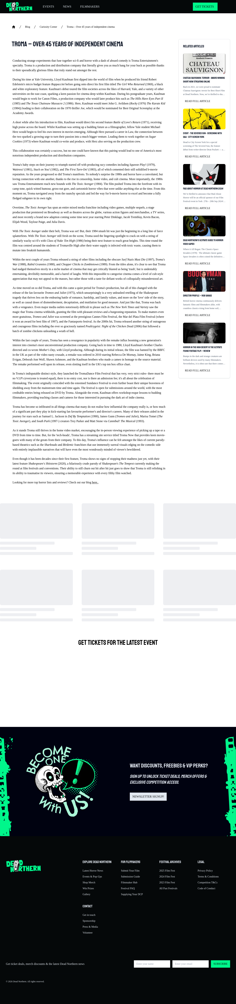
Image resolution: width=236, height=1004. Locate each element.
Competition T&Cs (207, 882)
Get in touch (89, 915)
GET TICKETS (204, 6)
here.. (95, 482)
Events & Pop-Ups (92, 876)
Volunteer (88, 932)
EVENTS (48, 6)
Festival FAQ (128, 888)
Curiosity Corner (48, 26)
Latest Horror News (93, 870)
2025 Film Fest (167, 870)
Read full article (197, 101)
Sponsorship (89, 921)
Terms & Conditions (208, 876)
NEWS (67, 6)
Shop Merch (89, 882)
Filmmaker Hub (129, 882)
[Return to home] (19, 6)
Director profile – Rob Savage (197, 295)
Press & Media (90, 926)
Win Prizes (88, 888)
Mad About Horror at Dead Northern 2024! (203, 188)
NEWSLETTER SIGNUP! (148, 796)
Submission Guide (130, 876)
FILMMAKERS (90, 6)
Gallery (86, 894)
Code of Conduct (206, 888)
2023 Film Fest (167, 882)
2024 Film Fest (167, 876)
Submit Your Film (130, 870)
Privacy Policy (205, 870)
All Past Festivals (168, 888)
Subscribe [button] (221, 963)
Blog (27, 26)
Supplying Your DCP (132, 894)
